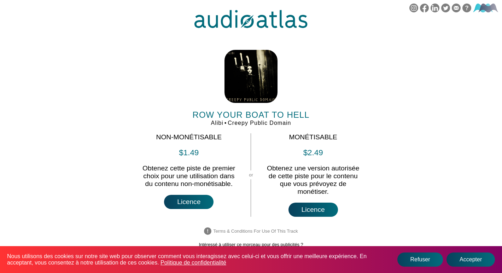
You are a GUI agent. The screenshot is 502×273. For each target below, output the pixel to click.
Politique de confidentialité (193, 263)
